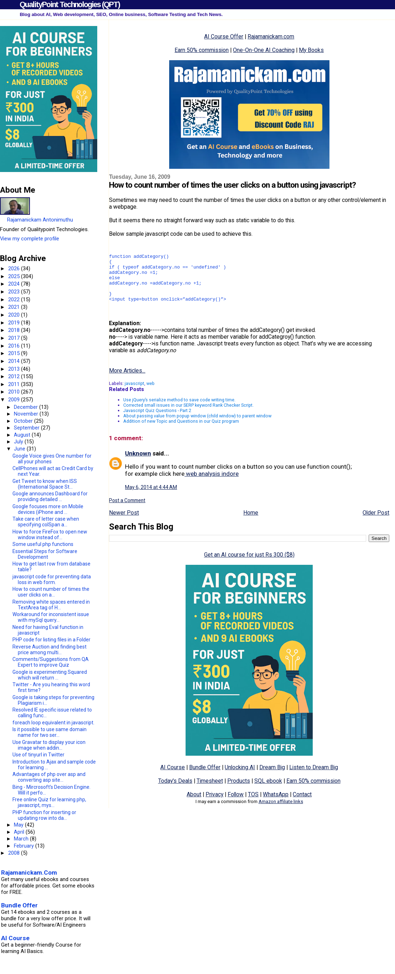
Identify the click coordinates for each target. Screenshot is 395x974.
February (24, 846)
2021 (14, 307)
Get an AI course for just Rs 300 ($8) (249, 565)
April (20, 832)
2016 (14, 346)
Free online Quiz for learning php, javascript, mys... (49, 802)
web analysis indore (211, 484)
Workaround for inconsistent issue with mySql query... (50, 617)
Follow (236, 805)
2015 (14, 353)
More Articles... (127, 381)
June (20, 449)
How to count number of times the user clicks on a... (50, 592)
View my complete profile (29, 238)
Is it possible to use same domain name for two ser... (49, 732)
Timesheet (210, 791)
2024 (14, 284)
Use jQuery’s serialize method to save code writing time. (179, 410)
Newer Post (124, 523)
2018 (14, 330)
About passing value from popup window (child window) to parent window (197, 426)
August (23, 435)
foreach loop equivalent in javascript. (53, 722)
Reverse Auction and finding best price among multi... (49, 649)
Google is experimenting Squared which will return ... (49, 675)
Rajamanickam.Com (29, 872)
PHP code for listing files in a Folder (51, 639)
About (194, 805)
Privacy (214, 805)
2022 (14, 299)
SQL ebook (268, 791)
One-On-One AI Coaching (264, 50)
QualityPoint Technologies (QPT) (70, 4)
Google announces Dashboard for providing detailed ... (50, 496)
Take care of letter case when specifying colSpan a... (45, 521)
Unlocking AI (240, 778)
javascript (134, 394)
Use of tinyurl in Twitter (38, 754)
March (22, 839)
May (19, 825)
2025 (14, 276)
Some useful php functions (42, 544)
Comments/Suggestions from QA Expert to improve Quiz (50, 662)
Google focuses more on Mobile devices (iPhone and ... (47, 509)
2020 (14, 315)
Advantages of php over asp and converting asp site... (48, 777)
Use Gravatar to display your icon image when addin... (48, 745)
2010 (14, 392)
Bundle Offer (204, 778)
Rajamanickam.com (271, 36)
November (27, 414)
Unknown (138, 464)
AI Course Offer (223, 36)
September (27, 428)
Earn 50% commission (202, 50)
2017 (14, 338)
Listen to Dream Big (313, 778)
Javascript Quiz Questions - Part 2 (157, 421)
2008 (14, 853)
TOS (253, 805)
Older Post (376, 523)
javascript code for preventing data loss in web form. (51, 579)
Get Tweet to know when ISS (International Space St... (44, 484)
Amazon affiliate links (281, 812)
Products (238, 791)
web (150, 394)
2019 (14, 322)
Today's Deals (175, 791)
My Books (311, 50)
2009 (14, 399)
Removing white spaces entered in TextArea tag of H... (51, 604)
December (26, 407)
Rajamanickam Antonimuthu (40, 220)
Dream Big (272, 778)
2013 (14, 369)
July (19, 441)
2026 (14, 268)
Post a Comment (127, 511)
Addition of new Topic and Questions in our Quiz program (181, 431)
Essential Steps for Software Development (44, 554)
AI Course (172, 778)
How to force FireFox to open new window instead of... (49, 534)
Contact (302, 805)
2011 (14, 384)
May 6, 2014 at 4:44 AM (151, 498)
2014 (14, 361)
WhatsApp (276, 805)
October (24, 421)
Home (250, 523)
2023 (14, 291)
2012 (14, 376)
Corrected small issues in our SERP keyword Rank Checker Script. (188, 415)
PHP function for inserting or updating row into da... (44, 815)
